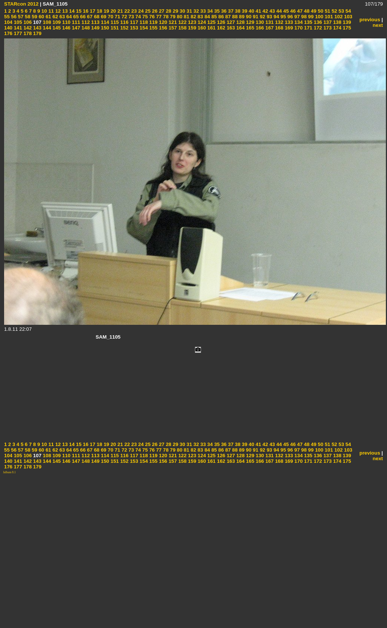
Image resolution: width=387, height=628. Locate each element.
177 (17, 33)
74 (137, 16)
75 (144, 16)
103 (347, 16)
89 (241, 16)
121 (172, 22)
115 (114, 22)
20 (112, 11)
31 (188, 11)
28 (168, 11)
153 (133, 28)
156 (162, 28)
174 (337, 28)
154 (143, 28)
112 (85, 22)
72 (123, 16)
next (378, 25)
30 (181, 11)
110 (65, 22)
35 (216, 11)
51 (326, 11)
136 (317, 22)
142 (27, 28)
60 (40, 16)
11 (50, 11)
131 (269, 22)
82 (192, 16)
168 (278, 28)
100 (318, 16)
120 (162, 22)
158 (181, 28)
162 (220, 28)
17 (91, 11)
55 (7, 16)
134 (298, 22)
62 (54, 16)
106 (27, 22)
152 (124, 28)
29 (175, 11)
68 (96, 16)
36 (223, 11)
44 (278, 11)
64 (68, 16)
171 (307, 28)
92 (261, 16)
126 (220, 22)
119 (153, 22)
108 (46, 22)
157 (172, 28)
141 (17, 28)
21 (119, 11)
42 (264, 11)
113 (95, 22)
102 (338, 16)
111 (75, 22)
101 (328, 16)
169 (288, 28)
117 (133, 22)
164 (240, 28)
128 (240, 22)
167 (269, 28)
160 (201, 28)
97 (296, 16)
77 (158, 16)
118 (143, 22)
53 (340, 11)
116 (124, 22)
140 (8, 28)
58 (27, 16)
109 (56, 22)
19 (105, 11)
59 (33, 16)
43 (271, 11)
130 (259, 22)
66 (82, 16)
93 (268, 16)
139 (346, 22)
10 (43, 11)
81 (185, 16)
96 (289, 16)
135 (307, 22)
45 (285, 11)
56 (13, 16)
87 (227, 16)
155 (153, 28)
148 (85, 28)
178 (27, 33)
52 (333, 11)
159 (191, 28)
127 (230, 22)
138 (337, 22)
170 (298, 28)
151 (114, 28)
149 (95, 28)
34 (209, 11)
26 (154, 11)
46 (292, 11)
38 (236, 11)
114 (104, 22)
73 (130, 16)
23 (133, 11)
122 (181, 22)
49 (313, 11)
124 (201, 22)
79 (172, 16)
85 (213, 16)
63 (61, 16)
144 (46, 28)
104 (8, 22)
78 (165, 16)
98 (303, 16)
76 (151, 16)
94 (275, 16)
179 (36, 33)
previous (369, 19)
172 (317, 28)
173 (327, 28)
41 (257, 11)
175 (346, 28)
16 (85, 11)
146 (65, 28)
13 (64, 11)
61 (47, 16)
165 (249, 28)
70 (109, 16)
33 (202, 11)
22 (126, 11)
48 (306, 11)
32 (195, 11)
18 (99, 11)
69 (103, 16)
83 (199, 16)
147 (75, 28)
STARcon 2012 (21, 4)
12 (57, 11)
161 (210, 28)
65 (75, 16)
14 (71, 11)
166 (259, 28)
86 (220, 16)
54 (347, 11)
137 (327, 22)
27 (160, 11)
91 (254, 16)
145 (56, 28)
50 (320, 11)
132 (278, 22)
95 (282, 16)
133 (288, 22)
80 (179, 16)
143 (36, 28)
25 (147, 11)
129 (249, 22)
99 (310, 16)
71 (116, 16)
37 (230, 11)
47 (299, 11)
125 (210, 22)
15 (78, 11)
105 (17, 22)
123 (191, 22)
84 (206, 16)
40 (250, 11)
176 (8, 33)
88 (234, 16)
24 (140, 11)
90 (248, 16)
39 (244, 11)
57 (19, 16)
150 (104, 28)
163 (230, 28)
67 (89, 16)
